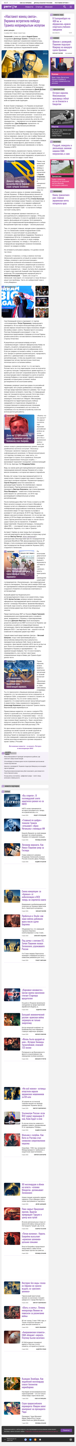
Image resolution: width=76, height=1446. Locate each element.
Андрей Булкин (41, 1009)
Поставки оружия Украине (65, 3)
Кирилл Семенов (40, 1034)
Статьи (39, 7)
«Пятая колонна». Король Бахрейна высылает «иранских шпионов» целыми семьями (33, 1237)
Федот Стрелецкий (40, 815)
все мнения (68, 53)
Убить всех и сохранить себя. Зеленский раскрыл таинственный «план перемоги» (18, 572)
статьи (7, 791)
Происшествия (56, 176)
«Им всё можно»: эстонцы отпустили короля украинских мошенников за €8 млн (34, 1092)
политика (10, 416)
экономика (11, 661)
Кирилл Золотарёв (40, 1154)
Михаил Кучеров (40, 1059)
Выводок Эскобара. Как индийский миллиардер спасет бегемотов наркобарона (33, 1382)
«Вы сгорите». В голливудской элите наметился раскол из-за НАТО (33, 799)
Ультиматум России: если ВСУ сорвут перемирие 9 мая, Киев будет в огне (33, 1116)
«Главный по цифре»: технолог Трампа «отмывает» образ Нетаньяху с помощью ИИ (33, 824)
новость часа (58, 15)
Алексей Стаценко (40, 935)
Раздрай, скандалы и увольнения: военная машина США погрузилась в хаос (62, 149)
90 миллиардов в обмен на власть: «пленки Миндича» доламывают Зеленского (33, 1188)
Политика (55, 74)
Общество (55, 126)
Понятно (66, 1430)
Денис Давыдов (9, 30)
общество (10, 161)
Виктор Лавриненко (39, 1108)
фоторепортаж (10, 287)
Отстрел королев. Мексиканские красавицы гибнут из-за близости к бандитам (61, 98)
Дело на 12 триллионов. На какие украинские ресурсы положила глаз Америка (18, 438)
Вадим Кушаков (40, 861)
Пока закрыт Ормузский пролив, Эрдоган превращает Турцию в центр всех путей (33, 1213)
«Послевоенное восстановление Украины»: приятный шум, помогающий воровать (18, 682)
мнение (56, 38)
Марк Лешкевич (41, 1327)
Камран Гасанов (40, 1228)
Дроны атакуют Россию (43, 3)
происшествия (58, 89)
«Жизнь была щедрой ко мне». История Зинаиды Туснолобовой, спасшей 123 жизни (33, 1043)
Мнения (48, 7)
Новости (29, 7)
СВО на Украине (26, 3)
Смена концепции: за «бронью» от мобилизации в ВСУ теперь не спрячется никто (34, 895)
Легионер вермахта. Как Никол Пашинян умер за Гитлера (33, 847)
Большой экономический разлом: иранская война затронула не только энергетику (33, 1018)
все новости (56, 33)
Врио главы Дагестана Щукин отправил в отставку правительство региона (61, 80)
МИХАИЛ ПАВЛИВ (58, 53)
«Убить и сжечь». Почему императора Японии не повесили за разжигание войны (33, 1311)
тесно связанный (29, 536)
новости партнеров (12, 786)
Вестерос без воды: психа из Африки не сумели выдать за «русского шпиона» (33, 1287)
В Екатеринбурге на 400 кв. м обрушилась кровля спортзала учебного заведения (62, 24)
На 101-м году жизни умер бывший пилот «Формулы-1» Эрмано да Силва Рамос (62, 133)
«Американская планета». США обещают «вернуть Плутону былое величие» (33, 1335)
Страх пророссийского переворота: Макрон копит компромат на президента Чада (34, 1407)
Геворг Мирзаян (40, 960)
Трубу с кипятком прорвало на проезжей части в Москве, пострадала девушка (60, 182)
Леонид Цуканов (40, 840)
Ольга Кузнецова (40, 1398)
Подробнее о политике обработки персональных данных (41, 1431)
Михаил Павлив (41, 911)
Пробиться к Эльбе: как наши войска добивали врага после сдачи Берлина (32, 920)
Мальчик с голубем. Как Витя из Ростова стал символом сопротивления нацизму (33, 1139)
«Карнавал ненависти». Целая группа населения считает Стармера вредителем (33, 994)
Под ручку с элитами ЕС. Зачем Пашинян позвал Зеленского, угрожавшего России (33, 944)
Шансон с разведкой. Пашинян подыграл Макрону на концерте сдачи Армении (62, 45)
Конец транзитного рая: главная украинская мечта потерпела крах (61, 199)
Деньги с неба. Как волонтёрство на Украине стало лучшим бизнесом (17, 183)
